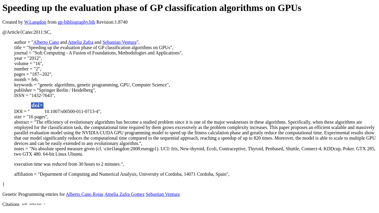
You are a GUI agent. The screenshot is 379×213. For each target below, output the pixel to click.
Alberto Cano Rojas (84, 194)
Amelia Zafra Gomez (124, 194)
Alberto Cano (46, 42)
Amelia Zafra (80, 42)
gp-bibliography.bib (76, 22)
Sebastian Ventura (119, 42)
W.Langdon (35, 22)
